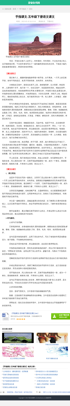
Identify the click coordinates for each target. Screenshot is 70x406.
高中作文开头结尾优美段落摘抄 (47, 374)
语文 (31, 9)
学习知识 (22, 9)
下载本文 (50, 21)
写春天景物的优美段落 (11, 374)
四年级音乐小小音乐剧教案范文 (47, 371)
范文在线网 (31, 398)
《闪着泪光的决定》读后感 (45, 381)
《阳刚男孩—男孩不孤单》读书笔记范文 (19, 392)
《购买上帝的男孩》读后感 (45, 384)
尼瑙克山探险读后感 (10, 387)
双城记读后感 (40, 387)
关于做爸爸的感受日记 (11, 381)
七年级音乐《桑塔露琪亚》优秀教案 (15, 371)
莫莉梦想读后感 (8, 384)
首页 (14, 9)
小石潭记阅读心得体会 (44, 378)
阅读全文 (42, 21)
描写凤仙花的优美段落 (11, 378)
